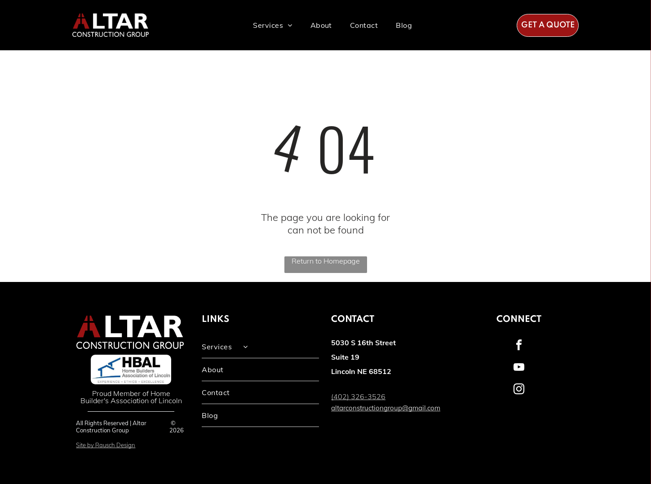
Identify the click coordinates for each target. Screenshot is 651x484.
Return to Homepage (326, 260)
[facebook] (519, 346)
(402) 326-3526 (358, 396)
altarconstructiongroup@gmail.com (385, 408)
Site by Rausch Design (105, 445)
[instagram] (519, 390)
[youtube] (519, 368)
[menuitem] (272, 25)
